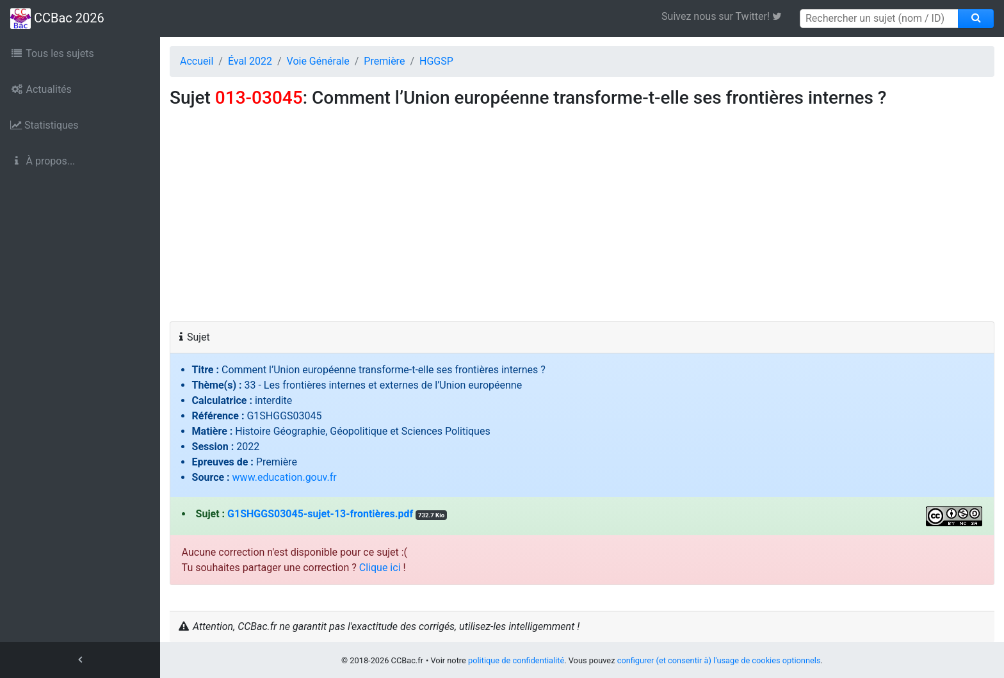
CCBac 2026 (57, 18)
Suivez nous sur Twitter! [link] (726, 16)
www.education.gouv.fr (284, 477)
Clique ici (380, 567)
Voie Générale (318, 61)
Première (384, 61)
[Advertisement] (582, 225)
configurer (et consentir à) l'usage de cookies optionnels (719, 660)
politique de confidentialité (516, 660)
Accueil (196, 61)
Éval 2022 (250, 61)
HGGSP (436, 61)
